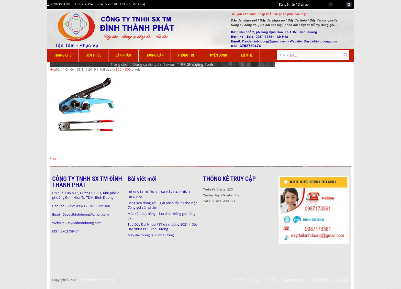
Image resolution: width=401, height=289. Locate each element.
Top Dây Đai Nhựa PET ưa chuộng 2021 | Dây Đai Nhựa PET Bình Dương (162, 226)
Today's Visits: (215, 189)
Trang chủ (119, 64)
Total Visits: (213, 201)
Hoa (53, 69)
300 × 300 (123, 69)
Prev (53, 158)
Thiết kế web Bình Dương (96, 280)
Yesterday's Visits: (218, 195)
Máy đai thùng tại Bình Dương (151, 235)
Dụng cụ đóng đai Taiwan (154, 64)
